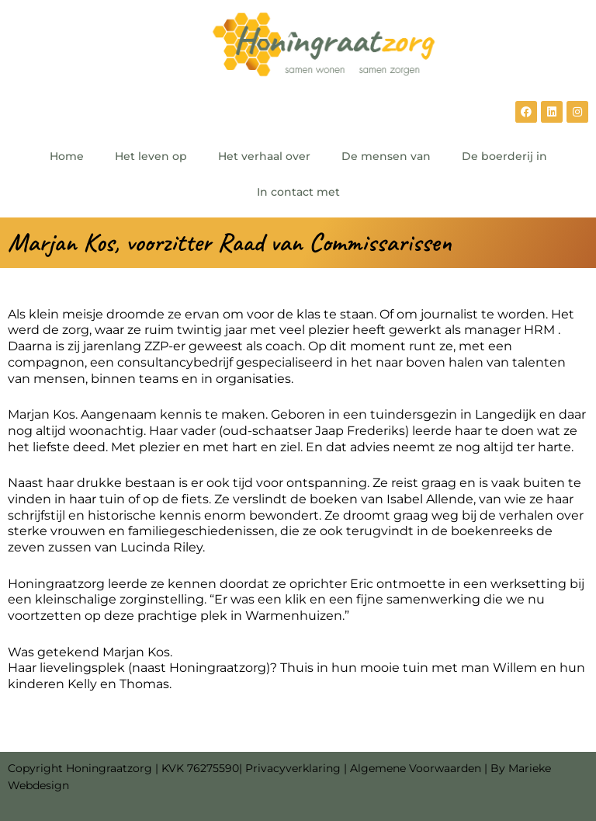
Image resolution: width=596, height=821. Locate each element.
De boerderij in (504, 156)
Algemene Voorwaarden (415, 768)
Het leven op (151, 156)
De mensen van (386, 156)
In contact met (298, 192)
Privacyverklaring (293, 768)
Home (67, 156)
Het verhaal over (264, 156)
